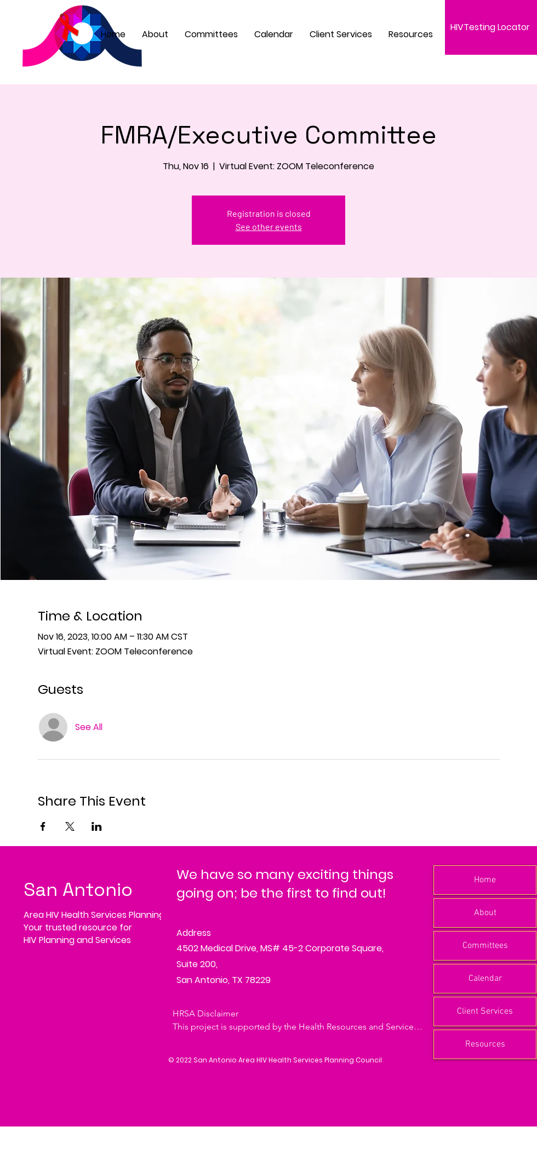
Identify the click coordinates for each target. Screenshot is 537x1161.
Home (485, 880)
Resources (485, 1044)
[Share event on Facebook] (43, 826)
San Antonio (78, 889)
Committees (485, 945)
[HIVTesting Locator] (491, 27)
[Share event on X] (70, 826)
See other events (269, 226)
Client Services (485, 1011)
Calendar (485, 978)
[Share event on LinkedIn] (97, 826)
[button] (211, 34)
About (485, 912)
